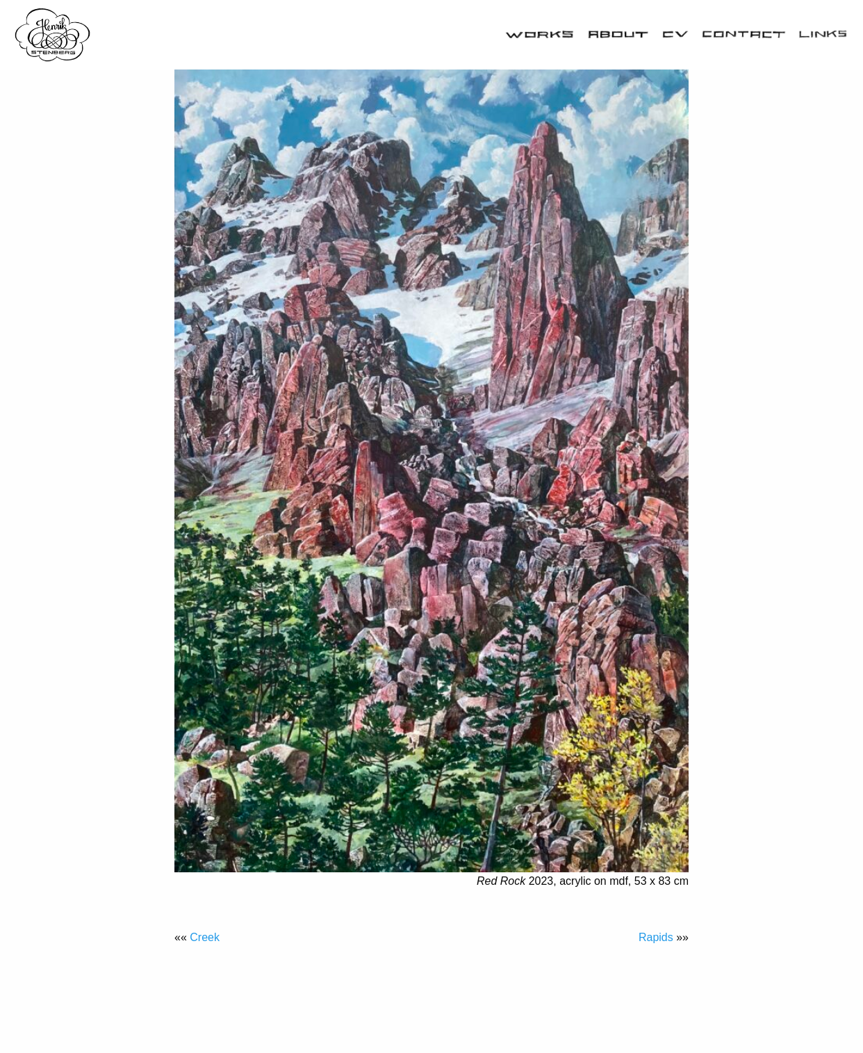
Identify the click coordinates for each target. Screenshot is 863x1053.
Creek (205, 937)
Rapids (656, 937)
